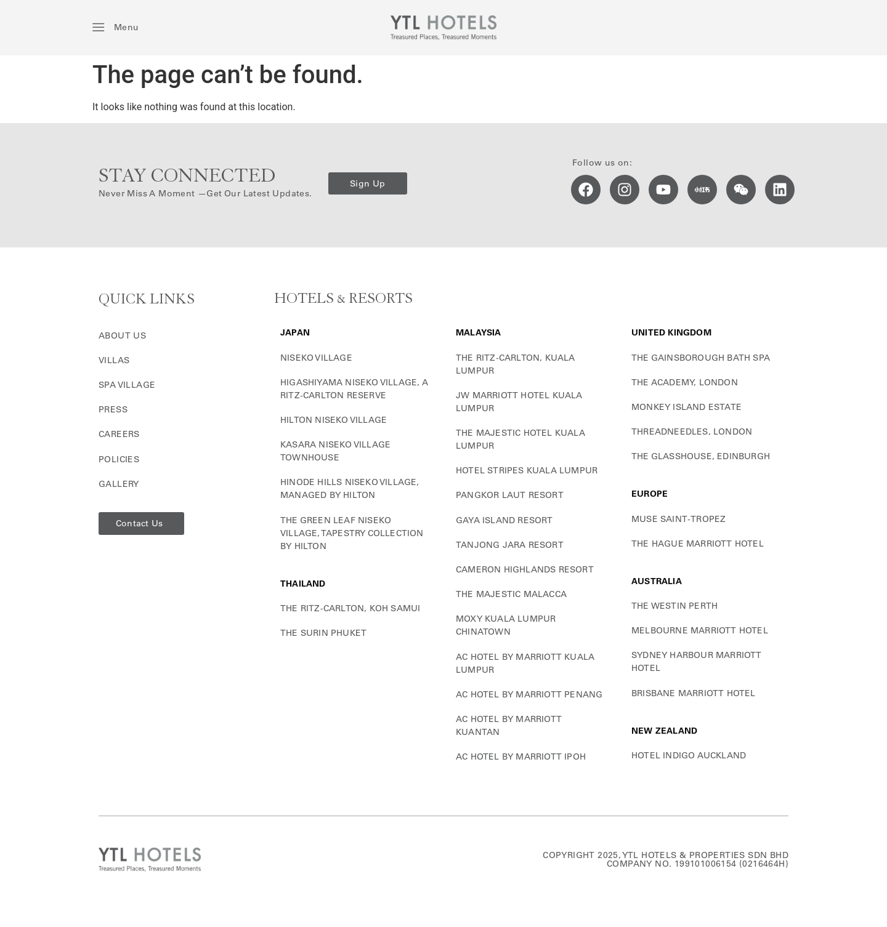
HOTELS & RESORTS (343, 299)
